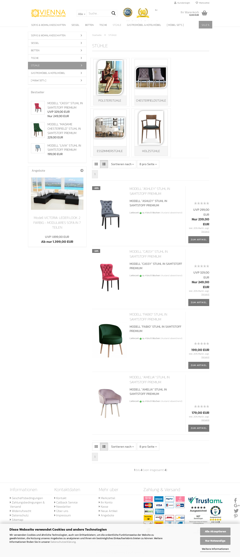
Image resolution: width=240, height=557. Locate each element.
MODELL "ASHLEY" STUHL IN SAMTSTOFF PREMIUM (150, 194)
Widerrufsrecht (20, 513)
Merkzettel (202, 3)
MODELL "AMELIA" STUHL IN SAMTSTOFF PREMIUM (150, 382)
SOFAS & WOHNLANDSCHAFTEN (48, 25)
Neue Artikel (108, 513)
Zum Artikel (199, 242)
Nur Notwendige (215, 541)
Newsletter (62, 509)
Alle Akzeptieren (215, 531)
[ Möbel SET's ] (175, 25)
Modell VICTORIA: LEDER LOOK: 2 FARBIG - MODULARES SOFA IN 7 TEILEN (57, 222)
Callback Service (66, 504)
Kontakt (60, 500)
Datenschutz (19, 517)
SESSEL (75, 25)
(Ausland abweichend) (171, 215)
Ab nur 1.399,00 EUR (57, 239)
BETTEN (89, 25)
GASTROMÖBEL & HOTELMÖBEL (144, 25)
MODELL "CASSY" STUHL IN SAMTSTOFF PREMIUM (149, 256)
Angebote (106, 517)
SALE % (205, 25)
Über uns (61, 513)
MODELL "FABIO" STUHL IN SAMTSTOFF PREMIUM (148, 319)
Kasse (103, 509)
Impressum (62, 517)
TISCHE (103, 25)
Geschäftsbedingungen (26, 500)
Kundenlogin (182, 3)
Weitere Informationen (215, 549)
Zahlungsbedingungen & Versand (27, 506)
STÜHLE (117, 25)
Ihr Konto (105, 504)
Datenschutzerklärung (63, 542)
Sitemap (16, 522)
